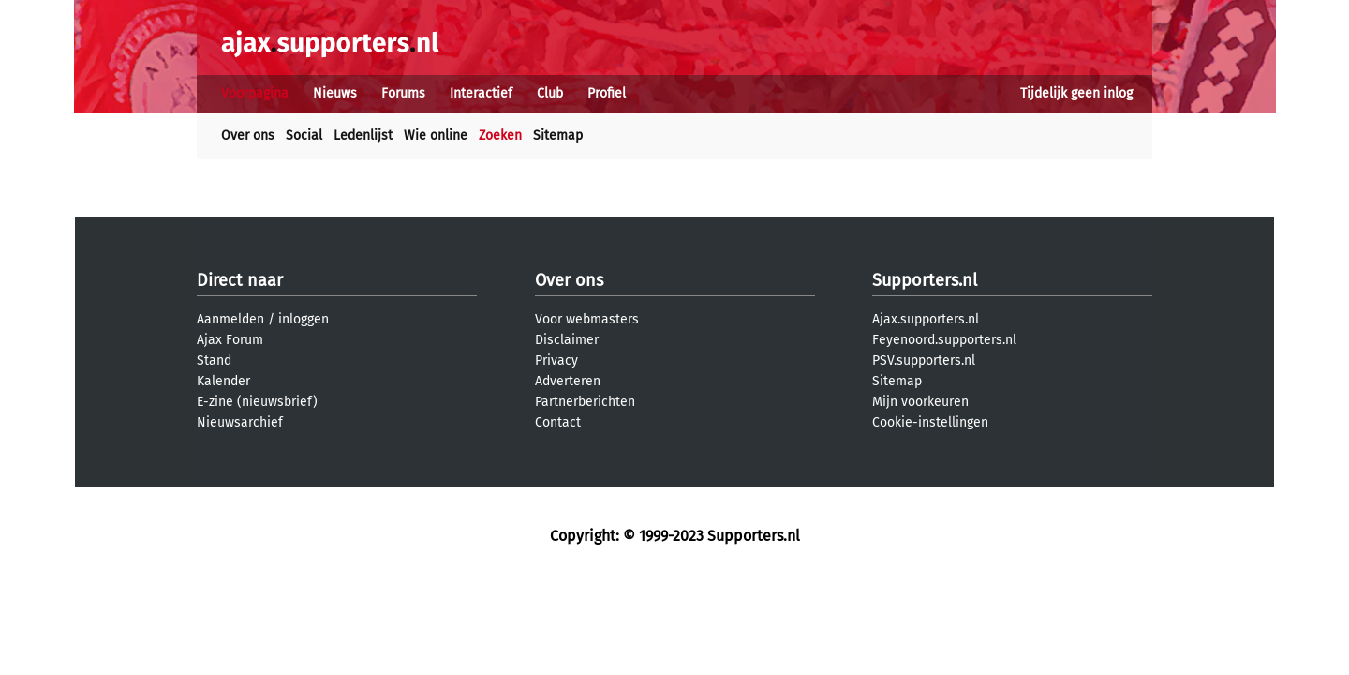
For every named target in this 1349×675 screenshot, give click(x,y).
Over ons (247, 135)
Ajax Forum (230, 340)
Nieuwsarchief (240, 422)
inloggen (303, 319)
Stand (214, 360)
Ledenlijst (363, 135)
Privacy (556, 360)
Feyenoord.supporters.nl (944, 340)
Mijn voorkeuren (920, 402)
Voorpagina (255, 93)
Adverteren (567, 381)
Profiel (606, 93)
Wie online (435, 135)
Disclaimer (567, 340)
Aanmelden (230, 319)
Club (550, 93)
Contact (558, 422)
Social (304, 135)
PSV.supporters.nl (923, 360)
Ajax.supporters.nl (925, 319)
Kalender (223, 381)
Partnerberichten (585, 402)
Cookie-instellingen (930, 422)
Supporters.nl (924, 280)
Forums (403, 93)
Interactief (481, 93)
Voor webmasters (587, 319)
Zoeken (500, 135)
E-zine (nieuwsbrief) (257, 402)
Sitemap (558, 135)
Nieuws (335, 93)
